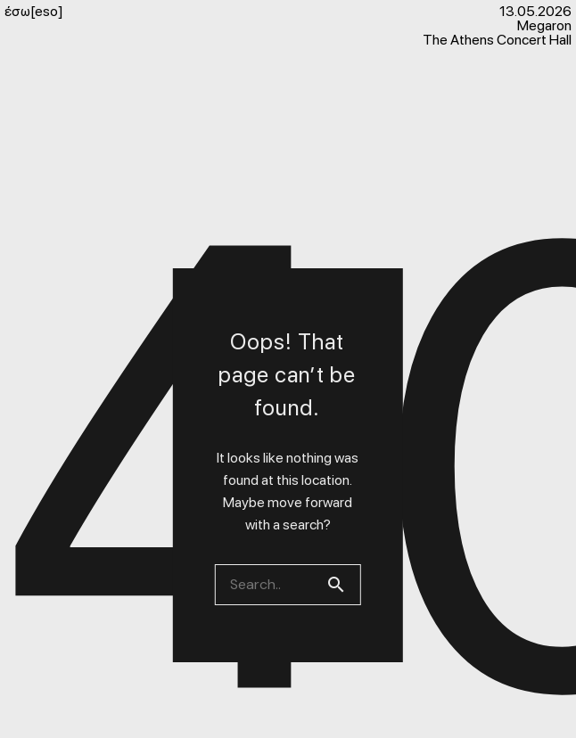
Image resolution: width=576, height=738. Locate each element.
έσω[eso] (33, 11)
